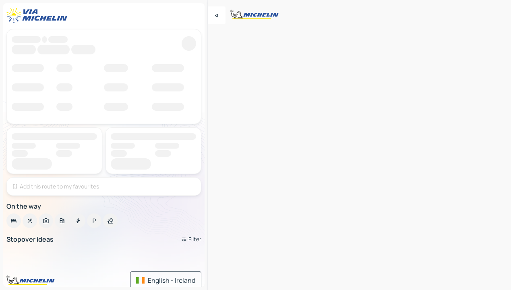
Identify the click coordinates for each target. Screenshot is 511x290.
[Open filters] (191, 239)
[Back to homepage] (38, 15)
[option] (13, 220)
